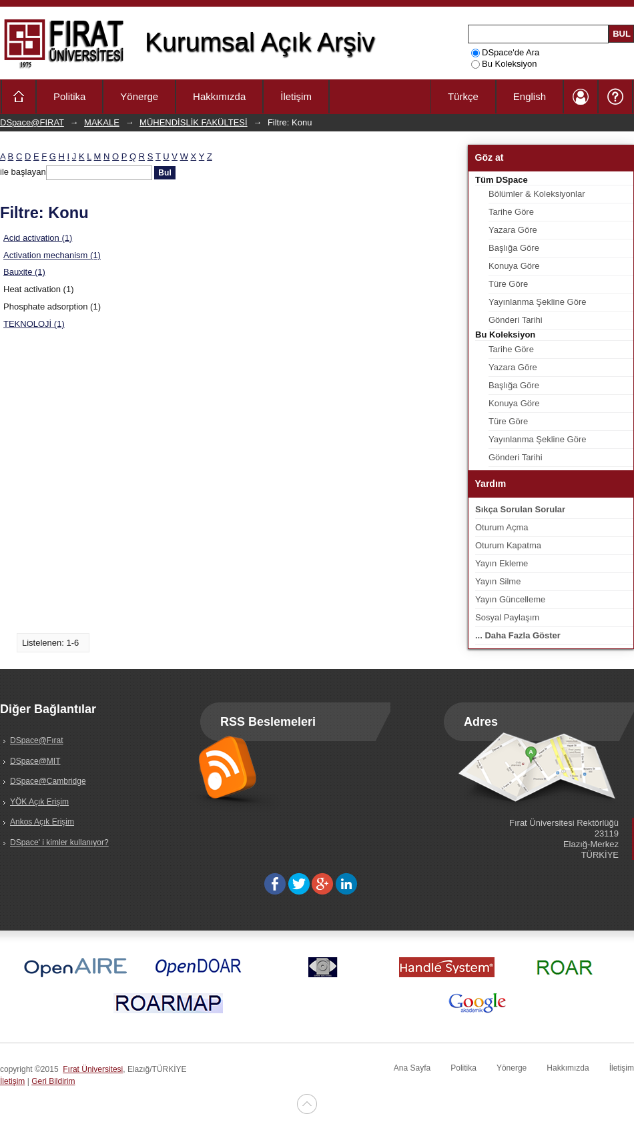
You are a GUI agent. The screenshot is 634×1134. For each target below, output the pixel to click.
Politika (69, 96)
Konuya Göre (514, 266)
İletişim (296, 96)
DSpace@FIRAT (32, 122)
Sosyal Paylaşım (507, 617)
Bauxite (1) (24, 272)
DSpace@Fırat (36, 740)
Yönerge (139, 96)
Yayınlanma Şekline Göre (537, 302)
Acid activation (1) (37, 238)
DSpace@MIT (35, 761)
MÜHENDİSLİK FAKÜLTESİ (193, 122)
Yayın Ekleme (501, 563)
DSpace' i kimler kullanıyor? (59, 842)
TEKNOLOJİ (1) (34, 324)
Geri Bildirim (53, 1081)
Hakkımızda (219, 96)
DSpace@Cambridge (48, 781)
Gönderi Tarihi (516, 320)
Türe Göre (508, 284)
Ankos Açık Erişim (42, 821)
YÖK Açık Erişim (39, 801)
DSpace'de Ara (505, 52)
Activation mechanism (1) (52, 255)
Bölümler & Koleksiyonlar (537, 194)
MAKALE (101, 122)
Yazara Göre (513, 230)
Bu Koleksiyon (504, 64)
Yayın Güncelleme (510, 599)
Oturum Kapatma (508, 545)
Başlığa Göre (514, 248)
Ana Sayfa (412, 1068)
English (529, 96)
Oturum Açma (501, 527)
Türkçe (463, 96)
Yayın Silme (498, 581)
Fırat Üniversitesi (93, 1069)
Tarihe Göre (511, 212)
